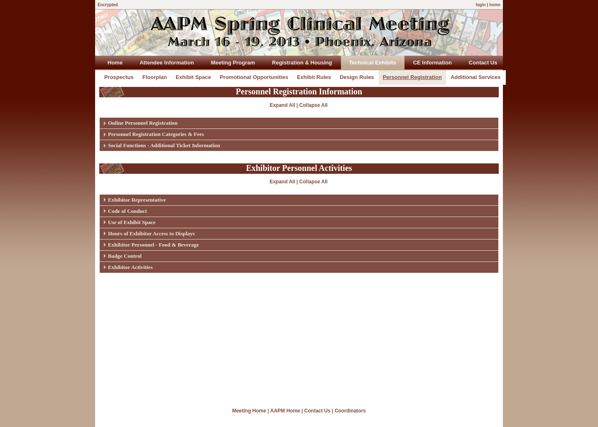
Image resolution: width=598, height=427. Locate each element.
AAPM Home (285, 411)
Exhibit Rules (314, 77)
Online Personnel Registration (143, 123)
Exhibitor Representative (137, 200)
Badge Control (125, 256)
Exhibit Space (193, 77)
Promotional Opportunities (254, 77)
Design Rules (357, 77)
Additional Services (476, 77)
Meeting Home (249, 411)
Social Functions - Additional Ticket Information (164, 145)
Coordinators (350, 411)
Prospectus (119, 77)
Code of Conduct (127, 211)
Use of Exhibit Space (131, 222)
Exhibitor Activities (130, 267)
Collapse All (313, 105)
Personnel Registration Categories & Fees (156, 134)
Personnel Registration (412, 77)
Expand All (282, 105)
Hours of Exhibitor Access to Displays (151, 233)
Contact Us (317, 411)
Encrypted (108, 4)
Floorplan (154, 77)
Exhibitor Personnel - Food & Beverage (153, 245)
